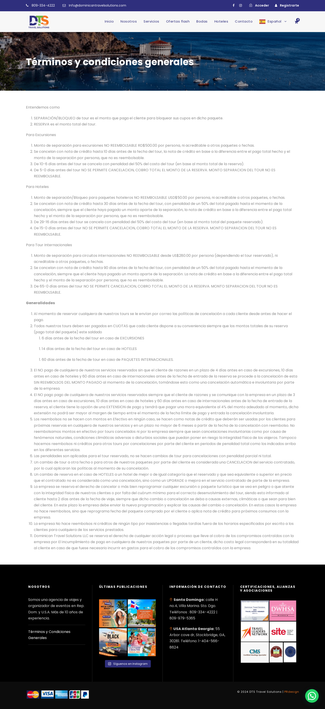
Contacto (244, 21)
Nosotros (129, 21)
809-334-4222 (43, 5)
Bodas (202, 21)
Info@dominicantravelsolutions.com (97, 5)
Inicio (109, 21)
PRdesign (291, 692)
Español (274, 21)
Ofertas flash (178, 21)
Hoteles (221, 21)
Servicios (151, 21)
